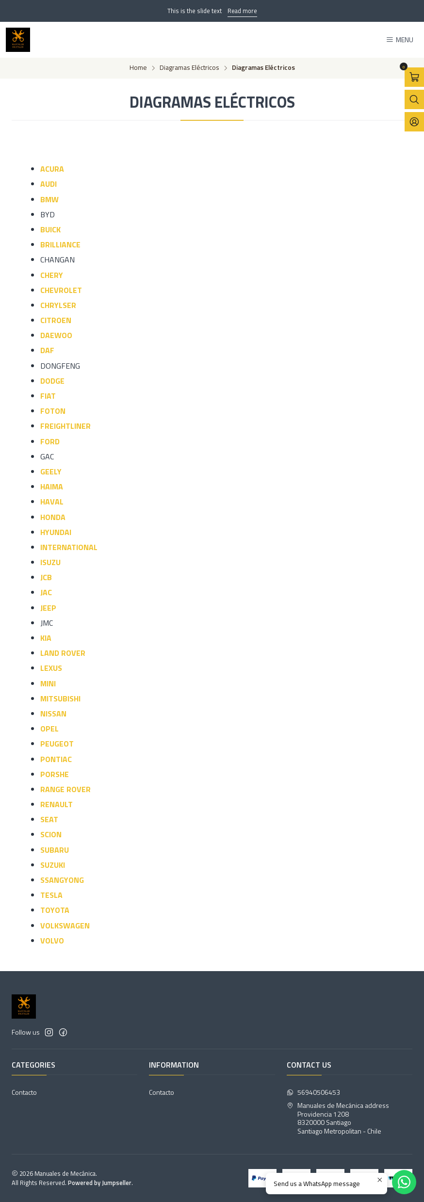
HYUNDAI (55, 532)
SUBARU (54, 850)
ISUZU (50, 562)
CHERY (51, 275)
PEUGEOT (57, 743)
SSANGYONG (62, 880)
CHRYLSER (58, 305)
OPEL (49, 728)
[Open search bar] (414, 99)
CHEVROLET (61, 290)
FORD (50, 441)
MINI (48, 683)
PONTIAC (56, 759)
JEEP (48, 608)
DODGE (52, 381)
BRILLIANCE (60, 244)
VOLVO (52, 940)
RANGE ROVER (65, 789)
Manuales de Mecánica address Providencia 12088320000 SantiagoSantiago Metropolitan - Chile (338, 1118)
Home (138, 68)
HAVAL (52, 501)
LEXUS (51, 668)
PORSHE (54, 774)
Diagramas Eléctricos (189, 68)
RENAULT (56, 804)
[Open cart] (414, 77)
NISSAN (53, 713)
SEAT (49, 819)
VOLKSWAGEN (65, 925)
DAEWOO (56, 335)
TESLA (51, 895)
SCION (51, 834)
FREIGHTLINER (65, 426)
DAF (47, 350)
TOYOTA (54, 910)
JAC (46, 592)
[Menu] (399, 40)
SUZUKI (52, 865)
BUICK (50, 229)
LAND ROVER (62, 653)
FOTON (52, 411)
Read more (242, 11)
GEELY (51, 471)
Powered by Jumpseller (99, 1182)
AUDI (48, 184)
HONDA (52, 517)
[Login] (414, 121)
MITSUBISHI (60, 698)
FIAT (48, 396)
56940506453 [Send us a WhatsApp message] (313, 1092)
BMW (49, 199)
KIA (45, 638)
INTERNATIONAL (69, 547)
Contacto (24, 1092)
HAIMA (51, 486)
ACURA (52, 169)
